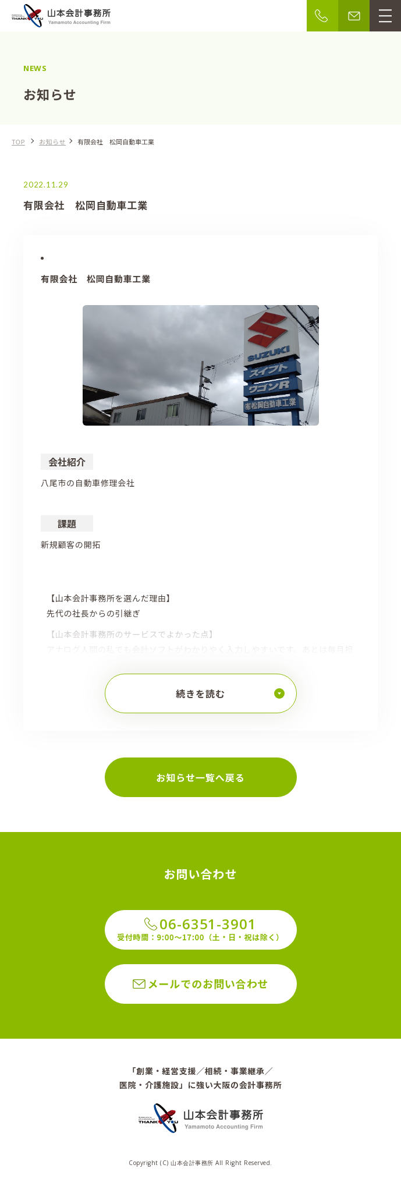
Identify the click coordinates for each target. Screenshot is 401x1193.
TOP (18, 141)
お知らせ (52, 141)
